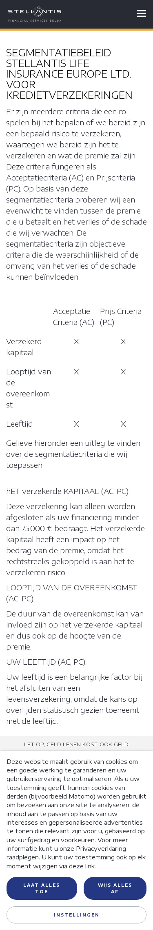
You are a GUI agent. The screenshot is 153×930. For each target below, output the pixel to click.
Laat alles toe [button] (41, 888)
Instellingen (77, 914)
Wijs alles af (115, 888)
